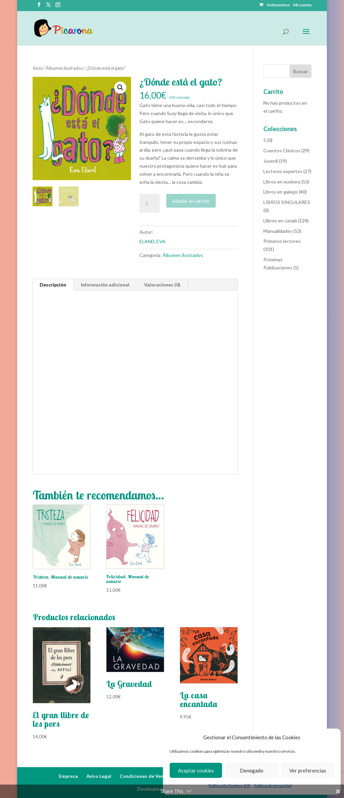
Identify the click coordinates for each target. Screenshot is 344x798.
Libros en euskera (281, 181)
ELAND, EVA (152, 241)
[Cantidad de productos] (149, 203)
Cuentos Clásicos (281, 150)
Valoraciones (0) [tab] (162, 284)
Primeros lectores (282, 241)
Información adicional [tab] (105, 284)
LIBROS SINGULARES (286, 202)
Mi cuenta (302, 5)
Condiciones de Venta (144, 776)
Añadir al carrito (191, 201)
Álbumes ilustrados (64, 68)
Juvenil (270, 161)
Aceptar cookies (196, 770)
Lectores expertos (282, 171)
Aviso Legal (98, 776)
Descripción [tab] (53, 284)
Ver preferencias (307, 770)
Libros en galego (280, 192)
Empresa (68, 776)
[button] (120, 88)
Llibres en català (280, 220)
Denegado (251, 770)
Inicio (38, 68)
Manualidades (277, 231)
